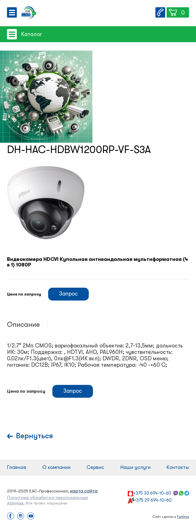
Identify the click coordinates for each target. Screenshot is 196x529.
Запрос (68, 293)
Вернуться (34, 436)
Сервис (95, 467)
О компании (56, 467)
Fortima (183, 517)
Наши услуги (135, 467)
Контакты (178, 467)
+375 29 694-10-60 (153, 500)
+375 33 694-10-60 (152, 493)
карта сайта (83, 491)
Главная (16, 467)
